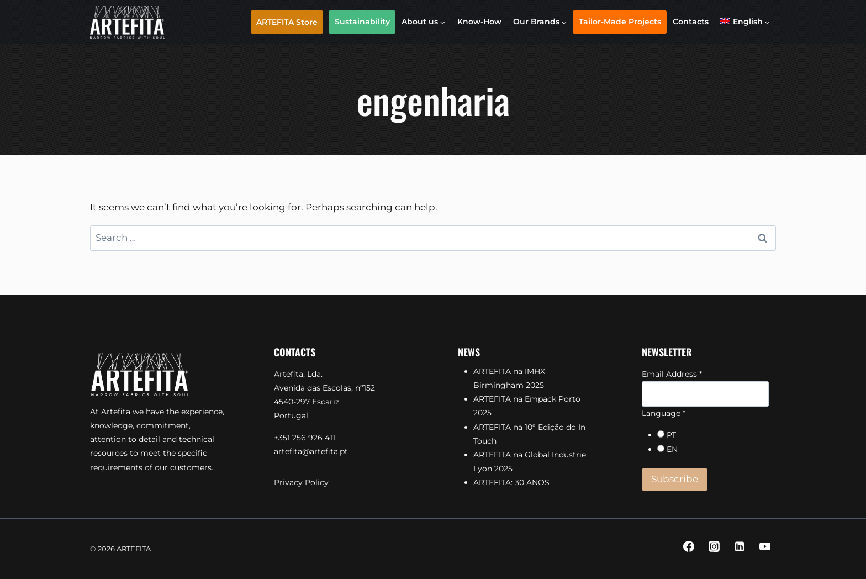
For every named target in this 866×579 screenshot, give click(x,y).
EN (672, 449)
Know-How (479, 22)
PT (671, 435)
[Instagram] (714, 546)
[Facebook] (689, 546)
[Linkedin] (739, 546)
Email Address (672, 374)
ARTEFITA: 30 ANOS (511, 482)
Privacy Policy (301, 482)
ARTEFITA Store (287, 22)
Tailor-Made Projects (620, 22)
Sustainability (362, 22)
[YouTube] (765, 546)
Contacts (691, 22)
